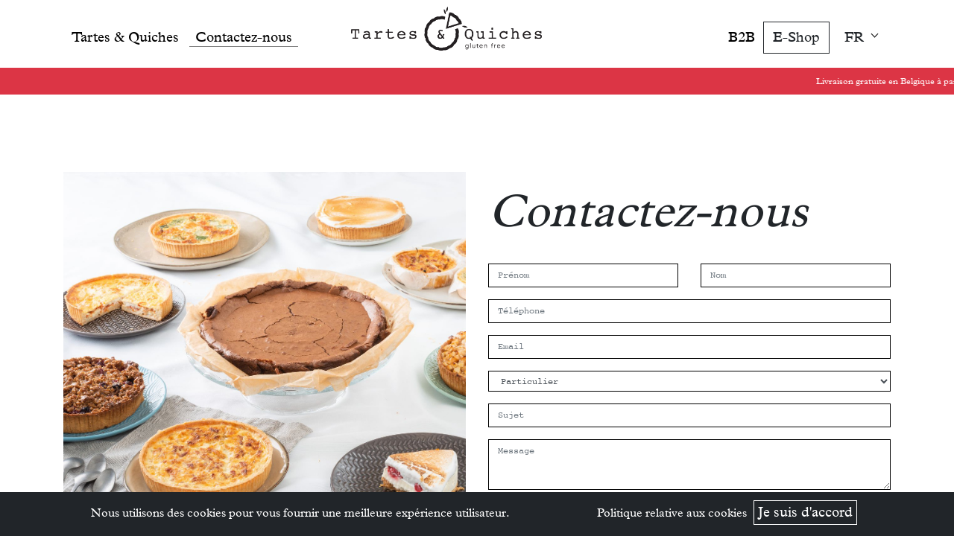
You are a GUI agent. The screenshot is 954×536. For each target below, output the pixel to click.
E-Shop (796, 36)
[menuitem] (125, 34)
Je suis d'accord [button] (805, 511)
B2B (741, 36)
